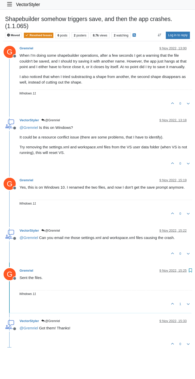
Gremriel (26, 48)
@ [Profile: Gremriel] (29, 127)
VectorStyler (28, 4)
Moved (13, 35)
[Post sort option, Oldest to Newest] (159, 35)
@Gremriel (50, 120)
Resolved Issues (38, 35)
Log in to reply (178, 35)
